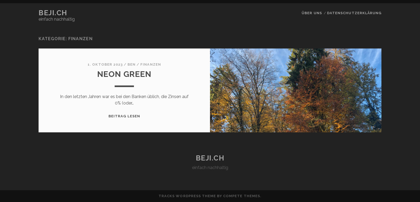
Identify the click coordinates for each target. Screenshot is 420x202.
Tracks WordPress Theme (187, 196)
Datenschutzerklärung (354, 13)
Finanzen (150, 64)
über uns (312, 13)
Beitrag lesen (124, 116)
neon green (124, 74)
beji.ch (53, 13)
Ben (132, 64)
